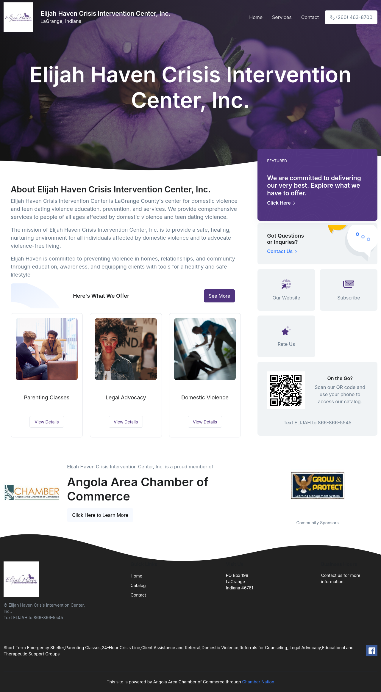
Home (256, 17)
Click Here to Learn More (100, 515)
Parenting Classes (46, 397)
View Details (47, 421)
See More (219, 296)
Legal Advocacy (126, 397)
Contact (310, 17)
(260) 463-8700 (351, 17)
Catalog (138, 585)
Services (282, 17)
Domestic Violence (205, 397)
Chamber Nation (258, 681)
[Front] (20, 17)
